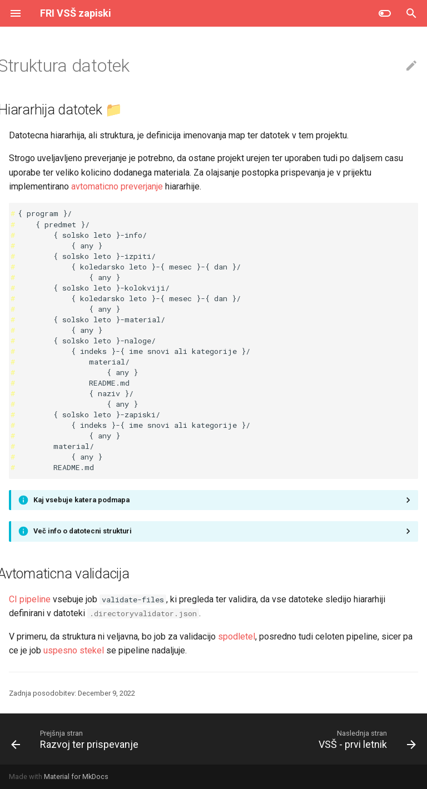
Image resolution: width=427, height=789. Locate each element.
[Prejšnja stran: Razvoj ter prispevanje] (76, 739)
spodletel (236, 636)
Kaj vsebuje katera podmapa (81, 500)
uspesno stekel (73, 650)
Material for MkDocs (76, 776)
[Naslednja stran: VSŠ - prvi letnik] (365, 739)
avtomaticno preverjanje (117, 186)
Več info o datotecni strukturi (82, 531)
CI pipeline (30, 599)
